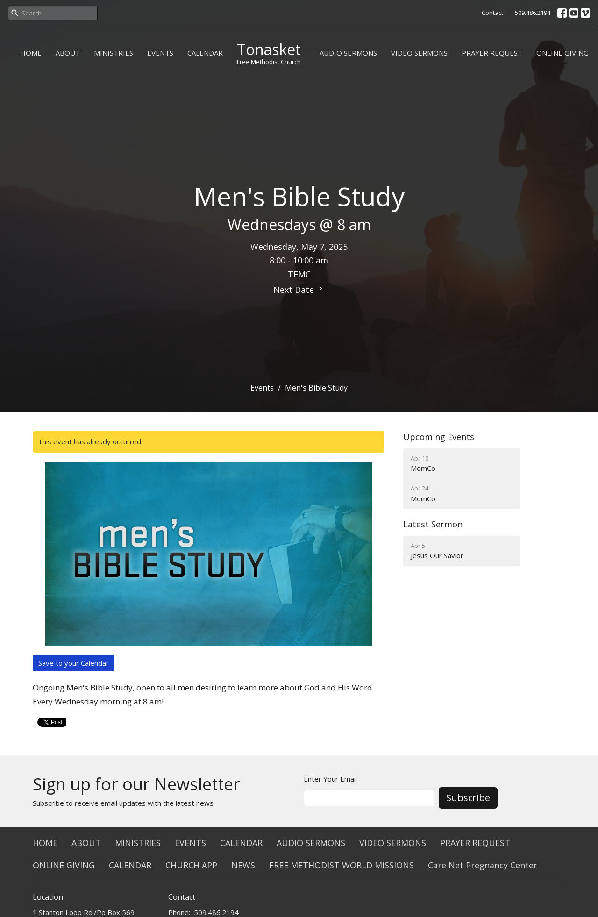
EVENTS (160, 52)
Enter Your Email (330, 778)
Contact (492, 12)
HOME (31, 52)
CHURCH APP (191, 865)
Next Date (299, 289)
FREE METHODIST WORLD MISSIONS (341, 865)
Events (262, 388)
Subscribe (468, 797)
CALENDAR (205, 52)
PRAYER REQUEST (492, 52)
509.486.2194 (532, 12)
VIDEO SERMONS (419, 52)
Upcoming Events (438, 436)
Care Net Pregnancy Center (482, 865)
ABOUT (68, 52)
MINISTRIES (113, 52)
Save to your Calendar (73, 663)
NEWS (243, 865)
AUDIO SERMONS (348, 52)
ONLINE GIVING (562, 52)
